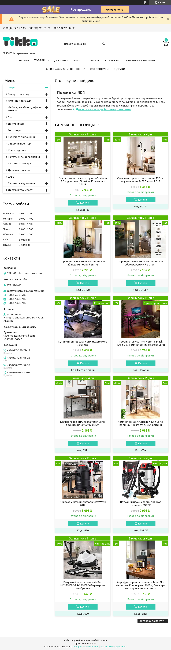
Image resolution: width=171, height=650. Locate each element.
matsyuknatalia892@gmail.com (25, 290)
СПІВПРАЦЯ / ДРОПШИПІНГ (63, 68)
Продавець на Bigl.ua (85, 643)
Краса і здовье (17, 150)
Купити (84, 202)
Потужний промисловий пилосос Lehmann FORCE (140, 503)
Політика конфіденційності (114, 646)
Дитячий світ (16, 123)
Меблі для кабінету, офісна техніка (25, 109)
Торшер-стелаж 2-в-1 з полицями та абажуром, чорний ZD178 (82, 263)
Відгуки (119, 68)
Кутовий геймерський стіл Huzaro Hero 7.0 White (82, 343)
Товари (39, 60)
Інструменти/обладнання (24, 156)
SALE (11, 176)
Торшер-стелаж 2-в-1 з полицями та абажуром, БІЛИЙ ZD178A (140, 263)
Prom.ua (102, 640)
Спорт (12, 117)
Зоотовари (14, 130)
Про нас (94, 60)
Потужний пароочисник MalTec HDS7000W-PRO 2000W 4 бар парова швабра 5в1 (82, 585)
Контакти (112, 60)
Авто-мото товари (19, 163)
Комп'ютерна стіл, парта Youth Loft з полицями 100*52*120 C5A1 (83, 423)
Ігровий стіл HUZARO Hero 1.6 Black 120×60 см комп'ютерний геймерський (141, 343)
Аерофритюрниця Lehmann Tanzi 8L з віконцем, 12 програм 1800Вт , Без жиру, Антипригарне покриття (140, 585)
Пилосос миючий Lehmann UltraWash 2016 (83, 503)
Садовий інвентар (19, 143)
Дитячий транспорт (20, 170)
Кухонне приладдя (19, 100)
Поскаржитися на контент (85, 646)
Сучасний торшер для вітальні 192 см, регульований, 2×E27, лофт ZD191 (140, 180)
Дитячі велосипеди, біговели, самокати (103, 109)
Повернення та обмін (139, 60)
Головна (22, 60)
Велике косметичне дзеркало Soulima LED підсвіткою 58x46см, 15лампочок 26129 (83, 181)
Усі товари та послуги (152, 620)
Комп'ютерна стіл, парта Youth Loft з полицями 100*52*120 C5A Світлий (140, 423)
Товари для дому (18, 94)
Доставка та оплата (68, 60)
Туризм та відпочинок (22, 136)
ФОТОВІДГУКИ (99, 68)
